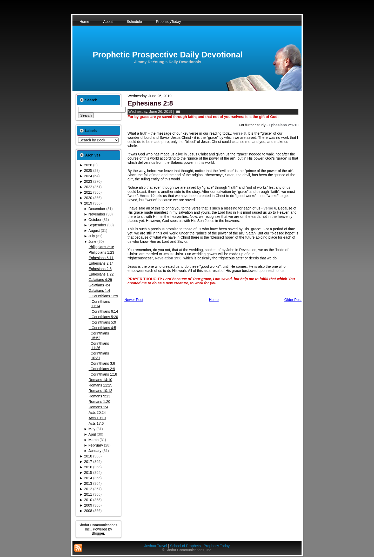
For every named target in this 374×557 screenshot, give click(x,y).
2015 (88, 472)
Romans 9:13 (99, 396)
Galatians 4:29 (100, 280)
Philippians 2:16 (101, 247)
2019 (88, 203)
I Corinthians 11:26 (99, 345)
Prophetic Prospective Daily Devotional (168, 54)
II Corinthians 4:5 (102, 328)
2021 (88, 192)
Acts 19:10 (97, 418)
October (95, 220)
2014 (88, 478)
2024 (88, 176)
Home (213, 300)
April (92, 434)
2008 (88, 511)
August (94, 230)
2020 (88, 198)
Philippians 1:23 (101, 252)
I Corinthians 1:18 (103, 374)
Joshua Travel (155, 546)
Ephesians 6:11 (101, 258)
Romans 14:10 (100, 380)
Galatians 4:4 (99, 285)
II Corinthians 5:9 (102, 322)
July (92, 236)
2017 (88, 462)
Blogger (98, 533)
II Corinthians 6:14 (103, 311)
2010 (88, 500)
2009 (88, 505)
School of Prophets (185, 546)
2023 (88, 181)
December (97, 209)
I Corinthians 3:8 (102, 363)
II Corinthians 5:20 (103, 317)
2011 (88, 494)
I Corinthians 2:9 (102, 369)
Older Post (293, 300)
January (95, 451)
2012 (88, 489)
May (92, 429)
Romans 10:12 (100, 391)
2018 (88, 456)
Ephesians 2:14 (101, 263)
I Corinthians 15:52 (99, 335)
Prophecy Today (217, 546)
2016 (88, 467)
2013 (88, 483)
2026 (88, 165)
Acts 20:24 (97, 412)
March (94, 440)
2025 (88, 170)
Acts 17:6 (96, 423)
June (92, 241)
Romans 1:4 (98, 407)
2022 (88, 187)
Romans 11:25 (100, 385)
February (96, 445)
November (97, 214)
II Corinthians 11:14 (99, 303)
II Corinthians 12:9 (103, 296)
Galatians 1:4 (99, 291)
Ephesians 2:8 (100, 269)
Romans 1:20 (99, 401)
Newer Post (133, 300)
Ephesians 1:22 (101, 274)
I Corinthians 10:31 (99, 355)
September (97, 225)
